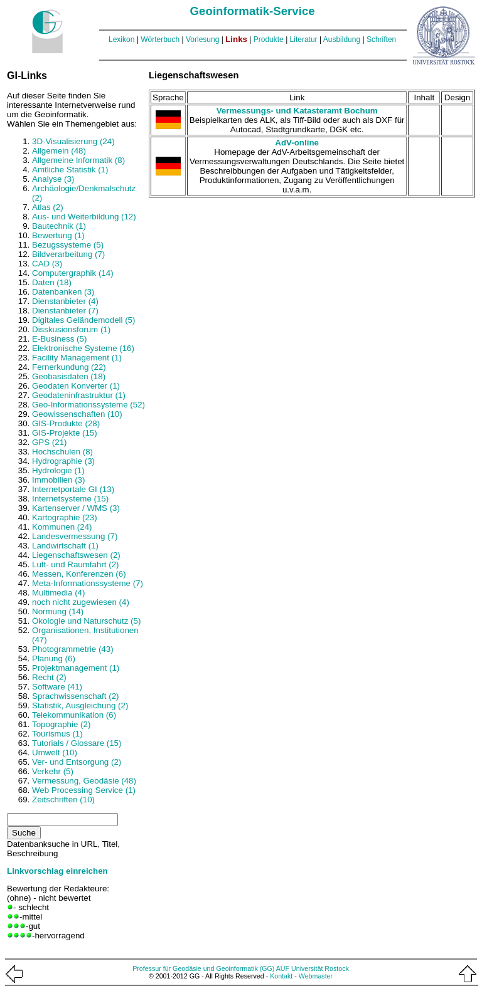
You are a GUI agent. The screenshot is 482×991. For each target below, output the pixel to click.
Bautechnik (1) (59, 226)
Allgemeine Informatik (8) (78, 160)
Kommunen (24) (62, 527)
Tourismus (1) (57, 733)
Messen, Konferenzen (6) (79, 574)
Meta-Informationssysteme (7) (87, 583)
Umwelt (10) (54, 752)
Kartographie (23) (64, 517)
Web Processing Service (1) (84, 790)
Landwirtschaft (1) (65, 545)
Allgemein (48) (59, 150)
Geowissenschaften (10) (77, 414)
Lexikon (121, 39)
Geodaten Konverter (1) (76, 386)
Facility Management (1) (77, 357)
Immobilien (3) (58, 480)
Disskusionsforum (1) (71, 329)
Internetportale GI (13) (73, 489)
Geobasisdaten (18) (68, 376)
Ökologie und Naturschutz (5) (86, 621)
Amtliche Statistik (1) (70, 169)
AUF (282, 968)
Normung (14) (57, 611)
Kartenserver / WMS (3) (76, 508)
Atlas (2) (47, 207)
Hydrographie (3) (63, 461)
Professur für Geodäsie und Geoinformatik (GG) (203, 968)
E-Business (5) (59, 338)
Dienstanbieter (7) (65, 310)
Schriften (381, 39)
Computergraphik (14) (73, 273)
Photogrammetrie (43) (73, 649)
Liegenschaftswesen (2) (76, 555)
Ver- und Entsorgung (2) (76, 762)
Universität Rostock (320, 968)
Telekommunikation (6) (74, 715)
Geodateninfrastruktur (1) (79, 395)
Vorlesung (202, 39)
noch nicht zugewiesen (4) (80, 602)
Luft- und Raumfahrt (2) (75, 564)
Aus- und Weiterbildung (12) (84, 216)
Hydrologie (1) (58, 470)
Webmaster (316, 976)
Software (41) (57, 686)
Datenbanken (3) (63, 291)
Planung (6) (53, 658)
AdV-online (297, 142)
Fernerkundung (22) (69, 367)
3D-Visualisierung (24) (73, 141)
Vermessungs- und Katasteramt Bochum (297, 110)
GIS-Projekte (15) (64, 433)
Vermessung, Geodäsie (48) (84, 780)
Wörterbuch (160, 39)
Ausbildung (341, 39)
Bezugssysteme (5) (68, 244)
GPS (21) (49, 442)
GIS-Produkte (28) (66, 423)
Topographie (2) (61, 724)
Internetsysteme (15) (70, 498)
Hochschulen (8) (62, 451)
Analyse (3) (53, 179)
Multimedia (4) (58, 592)
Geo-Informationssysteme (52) (88, 404)
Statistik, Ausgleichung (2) (80, 705)
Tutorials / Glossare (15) (76, 743)
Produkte (269, 39)
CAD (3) (47, 263)
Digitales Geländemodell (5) (83, 320)
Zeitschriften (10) (63, 799)
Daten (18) (52, 282)
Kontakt (281, 976)
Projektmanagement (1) (75, 668)
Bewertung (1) (58, 235)
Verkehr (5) (52, 771)
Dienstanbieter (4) (65, 301)
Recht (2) (49, 677)
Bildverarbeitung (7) (68, 254)
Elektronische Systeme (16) (83, 348)
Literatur (304, 39)
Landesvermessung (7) (74, 536)
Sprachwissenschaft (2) (75, 696)
